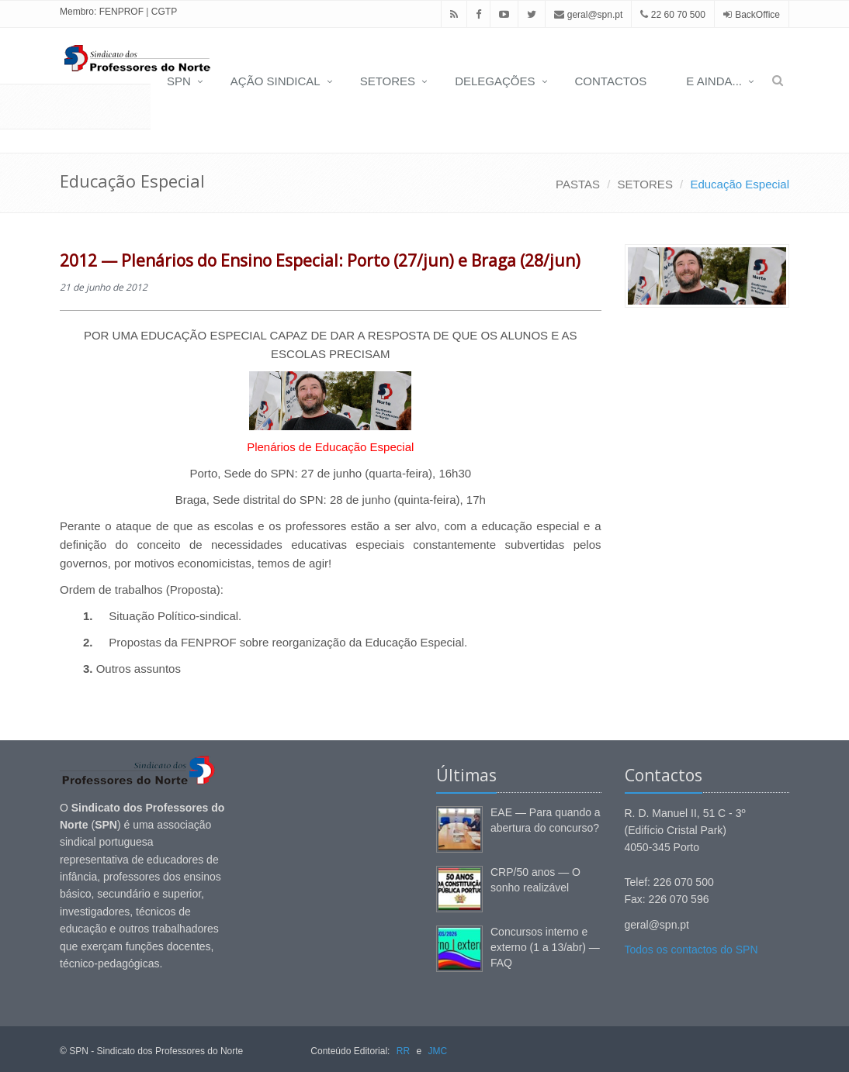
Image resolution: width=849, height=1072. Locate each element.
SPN (179, 81)
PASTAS (578, 184)
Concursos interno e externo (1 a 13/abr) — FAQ (545, 947)
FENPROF (121, 11)
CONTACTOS (611, 81)
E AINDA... (714, 81)
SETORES (387, 81)
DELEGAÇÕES (495, 81)
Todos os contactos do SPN (691, 949)
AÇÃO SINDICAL (275, 81)
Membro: (78, 11)
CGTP (164, 11)
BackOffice (757, 14)
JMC (437, 1051)
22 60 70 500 (672, 14)
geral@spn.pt (588, 14)
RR (403, 1051)
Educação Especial (739, 184)
